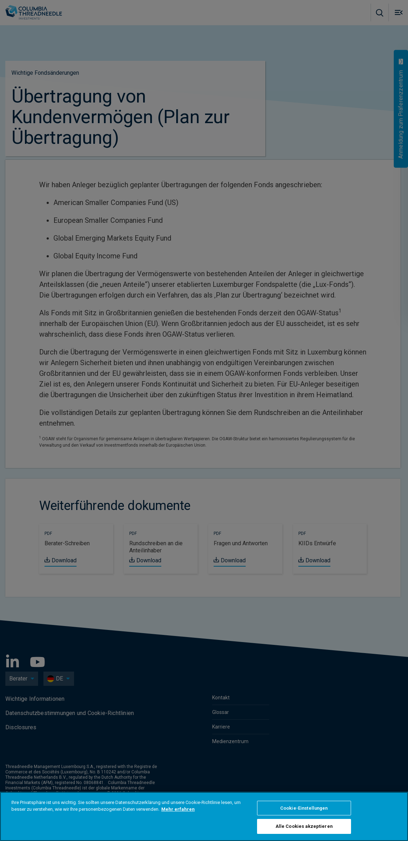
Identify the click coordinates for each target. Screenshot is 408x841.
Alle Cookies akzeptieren (304, 826)
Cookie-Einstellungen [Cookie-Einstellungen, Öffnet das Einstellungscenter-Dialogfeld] (304, 808)
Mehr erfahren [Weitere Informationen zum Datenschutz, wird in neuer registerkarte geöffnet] (178, 809)
